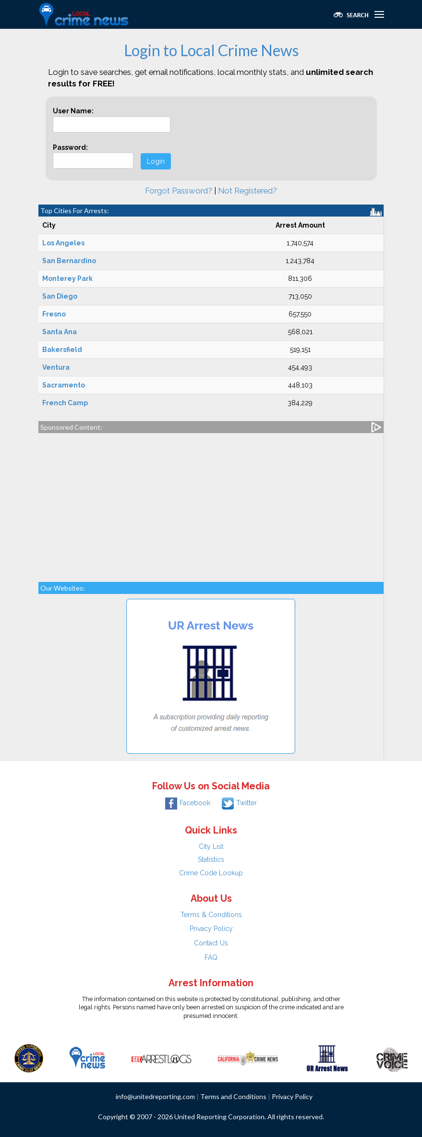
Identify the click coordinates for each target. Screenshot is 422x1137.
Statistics (211, 859)
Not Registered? (247, 190)
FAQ (211, 957)
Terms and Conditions (233, 1096)
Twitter (239, 803)
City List (211, 846)
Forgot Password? (178, 190)
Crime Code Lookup (211, 873)
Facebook (187, 803)
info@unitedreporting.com (155, 1096)
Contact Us (211, 943)
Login (156, 161)
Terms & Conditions (211, 915)
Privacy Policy (211, 928)
